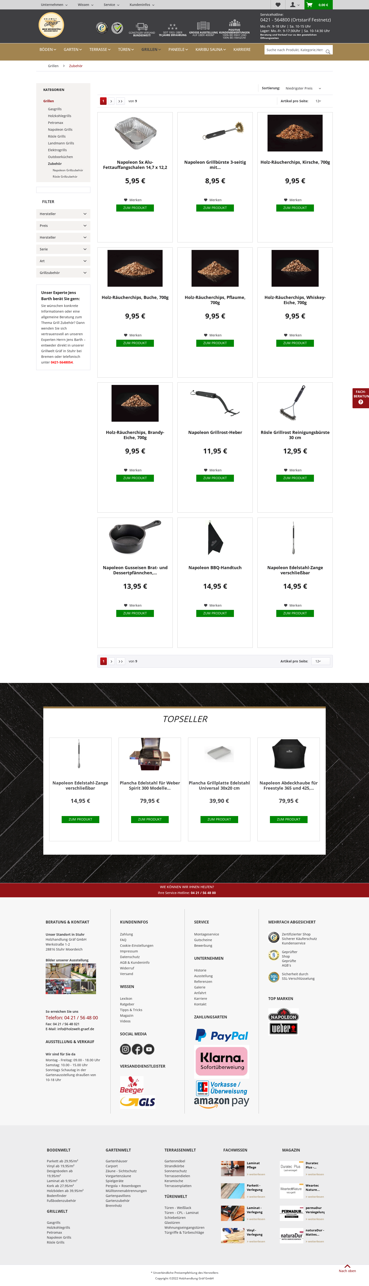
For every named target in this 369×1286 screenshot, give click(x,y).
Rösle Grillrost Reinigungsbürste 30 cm (295, 435)
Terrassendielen (177, 1176)
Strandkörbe (174, 1166)
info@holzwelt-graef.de (75, 1029)
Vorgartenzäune (118, 1176)
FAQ (123, 940)
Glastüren (172, 1222)
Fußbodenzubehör (61, 1200)
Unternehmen (54, 4)
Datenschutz (130, 957)
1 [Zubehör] (103, 101)
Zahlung (126, 934)
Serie (44, 249)
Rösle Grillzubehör (65, 177)
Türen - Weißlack (177, 1207)
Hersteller (48, 214)
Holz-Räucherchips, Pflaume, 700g (215, 300)
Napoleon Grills (60, 129)
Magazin (126, 1015)
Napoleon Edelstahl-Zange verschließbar (295, 570)
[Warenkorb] (318, 4)
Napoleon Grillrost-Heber (215, 432)
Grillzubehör (50, 272)
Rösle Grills (57, 136)
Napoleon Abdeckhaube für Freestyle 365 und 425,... (289, 785)
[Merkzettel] (278, 4)
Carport (112, 1166)
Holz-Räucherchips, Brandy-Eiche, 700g (135, 435)
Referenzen (203, 981)
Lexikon (126, 998)
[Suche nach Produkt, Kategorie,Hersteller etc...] (299, 49)
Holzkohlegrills (59, 116)
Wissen (85, 4)
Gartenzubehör (118, 1200)
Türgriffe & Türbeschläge (184, 1232)
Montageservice (206, 934)
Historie (200, 970)
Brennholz (114, 1205)
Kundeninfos (142, 4)
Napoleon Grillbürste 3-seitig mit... (215, 164)
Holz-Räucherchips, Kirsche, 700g (295, 162)
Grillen (48, 101)
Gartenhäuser (117, 1161)
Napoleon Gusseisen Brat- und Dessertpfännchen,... (135, 570)
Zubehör (55, 163)
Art (42, 261)
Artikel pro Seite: (294, 101)
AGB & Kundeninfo (134, 962)
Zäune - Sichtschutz (121, 1171)
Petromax (55, 122)
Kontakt (200, 1004)
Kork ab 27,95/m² (60, 1186)
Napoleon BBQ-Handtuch (215, 567)
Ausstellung (203, 976)
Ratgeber (127, 1004)
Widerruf (127, 968)
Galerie (199, 987)
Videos (125, 1021)
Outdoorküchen (60, 157)
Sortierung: (271, 88)
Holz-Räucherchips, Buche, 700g (135, 297)
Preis (44, 225)
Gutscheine (203, 940)
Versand (126, 974)
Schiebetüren (175, 1217)
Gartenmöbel (174, 1161)
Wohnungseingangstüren (184, 1227)
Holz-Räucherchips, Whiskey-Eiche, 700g (295, 300)
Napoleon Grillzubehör (68, 170)
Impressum (129, 951)
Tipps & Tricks (131, 1010)
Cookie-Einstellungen (136, 945)
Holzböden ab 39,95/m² (65, 1190)
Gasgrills (55, 109)
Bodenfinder (57, 1195)
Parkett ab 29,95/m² (62, 1161)
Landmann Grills (61, 143)
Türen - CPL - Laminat (181, 1212)
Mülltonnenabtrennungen (126, 1190)
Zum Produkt (135, 207)
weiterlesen (256, 1174)
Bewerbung (203, 945)
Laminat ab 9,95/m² (62, 1181)
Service (111, 4)
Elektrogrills (57, 150)
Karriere (200, 998)
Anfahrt (200, 993)
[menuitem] (97, 4)
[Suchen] (328, 52)
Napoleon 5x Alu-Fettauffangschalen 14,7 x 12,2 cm (135, 164)
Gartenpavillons (118, 1195)
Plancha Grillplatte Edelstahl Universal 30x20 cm (219, 785)
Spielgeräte (115, 1181)
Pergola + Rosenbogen (123, 1186)
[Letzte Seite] (120, 101)
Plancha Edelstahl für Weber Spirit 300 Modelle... (150, 785)
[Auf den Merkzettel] (133, 200)
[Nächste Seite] (111, 101)
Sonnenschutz (175, 1171)
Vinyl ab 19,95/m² (60, 1166)
